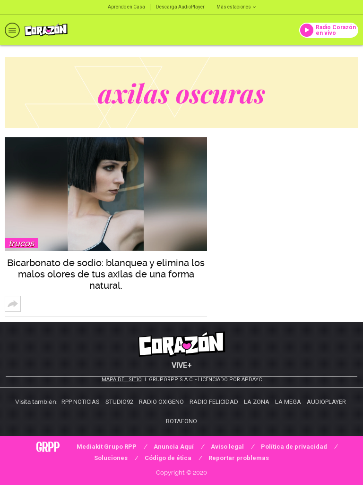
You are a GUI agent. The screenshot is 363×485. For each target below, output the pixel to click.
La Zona (256, 401)
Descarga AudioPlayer (180, 6)
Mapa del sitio (122, 379)
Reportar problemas (238, 457)
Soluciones (111, 457)
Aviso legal (227, 446)
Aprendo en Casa (126, 6)
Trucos (21, 243)
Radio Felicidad (214, 401)
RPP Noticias (80, 401)
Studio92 (119, 401)
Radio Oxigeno (161, 401)
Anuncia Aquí (174, 446)
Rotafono (181, 421)
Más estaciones (236, 6)
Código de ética (168, 457)
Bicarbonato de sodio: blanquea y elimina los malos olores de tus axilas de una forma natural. (106, 274)
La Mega (288, 401)
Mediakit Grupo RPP (107, 446)
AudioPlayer (326, 401)
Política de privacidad (294, 446)
